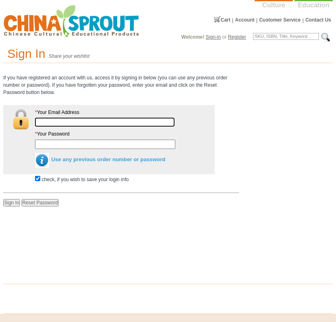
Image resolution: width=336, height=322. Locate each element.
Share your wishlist (68, 56)
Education (313, 5)
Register (237, 37)
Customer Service (280, 20)
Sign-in (213, 37)
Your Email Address (57, 112)
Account (245, 20)
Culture (273, 5)
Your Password (52, 134)
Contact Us (318, 20)
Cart (225, 20)
